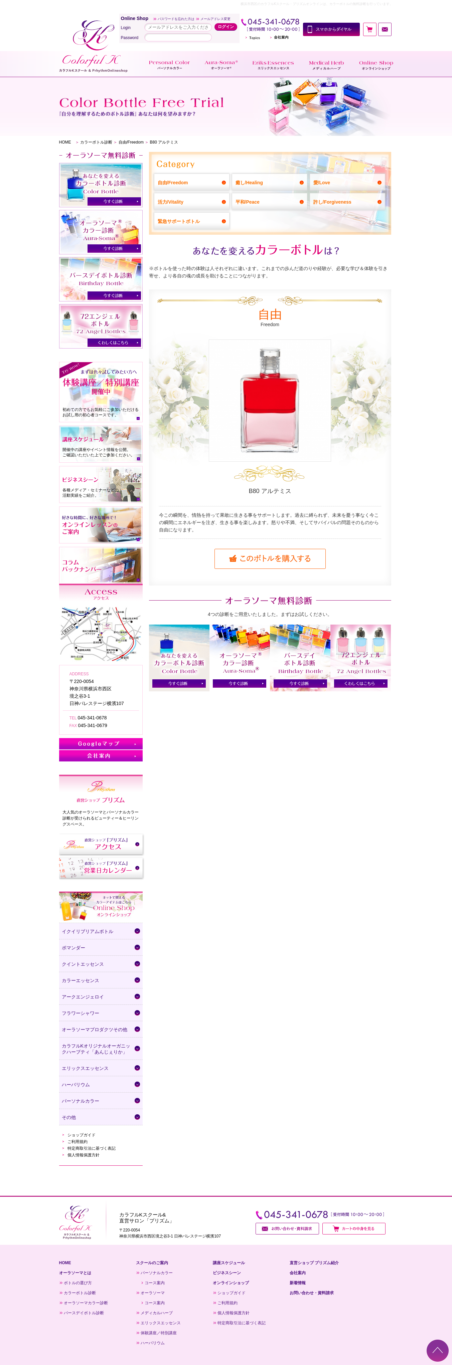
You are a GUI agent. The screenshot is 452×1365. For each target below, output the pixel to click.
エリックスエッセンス (161, 1323)
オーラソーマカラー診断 (86, 1303)
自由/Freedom (131, 142)
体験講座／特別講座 (159, 1333)
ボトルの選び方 (78, 1283)
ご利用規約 (77, 1141)
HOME (65, 142)
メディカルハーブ (157, 1313)
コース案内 (155, 1283)
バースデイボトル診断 (84, 1313)
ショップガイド (81, 1135)
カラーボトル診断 (96, 142)
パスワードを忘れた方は (176, 19)
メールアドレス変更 (215, 19)
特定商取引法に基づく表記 (91, 1148)
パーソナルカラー (157, 1273)
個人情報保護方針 (83, 1155)
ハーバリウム (153, 1343)
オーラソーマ (153, 1293)
